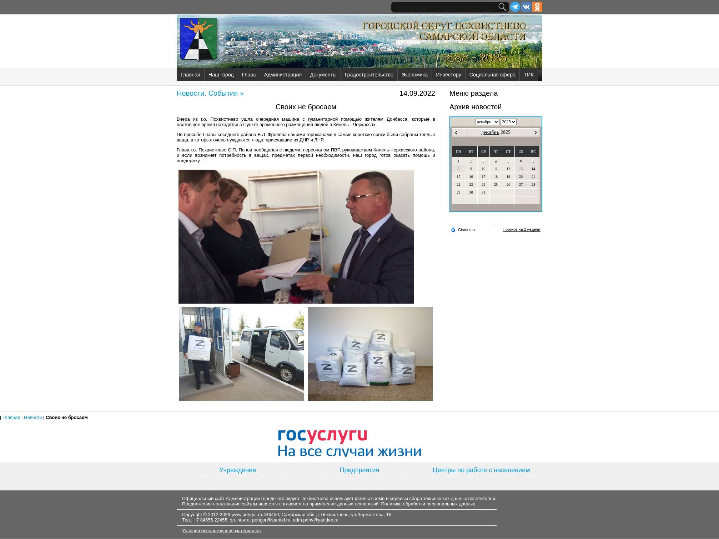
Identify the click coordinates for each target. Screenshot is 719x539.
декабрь (490, 132)
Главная (190, 75)
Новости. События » (210, 93)
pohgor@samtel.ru (271, 520)
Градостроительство (369, 75)
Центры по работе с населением (481, 470)
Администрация (283, 75)
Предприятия (359, 470)
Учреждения (237, 470)
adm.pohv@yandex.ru (315, 520)
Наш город (221, 75)
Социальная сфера (492, 75)
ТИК (529, 75)
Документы (323, 75)
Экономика (415, 75)
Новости (33, 417)
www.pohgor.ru (246, 514)
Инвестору (448, 75)
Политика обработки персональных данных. (428, 503)
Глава (249, 75)
